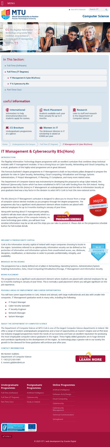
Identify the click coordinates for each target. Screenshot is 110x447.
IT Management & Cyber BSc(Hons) (25, 78)
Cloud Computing (60, 399)
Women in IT (50, 128)
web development (53, 441)
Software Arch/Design (62, 394)
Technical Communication (63, 415)
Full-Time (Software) (17, 66)
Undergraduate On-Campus (23, 144)
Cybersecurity (32, 397)
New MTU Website (78, 10)
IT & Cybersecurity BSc (19, 84)
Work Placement (52, 110)
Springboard (58, 419)
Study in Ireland (33, 402)
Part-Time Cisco (14, 90)
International (17, 110)
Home (5, 144)
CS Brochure (17, 128)
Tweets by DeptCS (6, 422)
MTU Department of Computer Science (24, 14)
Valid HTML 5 (6, 436)
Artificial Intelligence (35, 393)
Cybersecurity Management (58, 409)
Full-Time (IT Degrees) (18, 72)
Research (82, 110)
